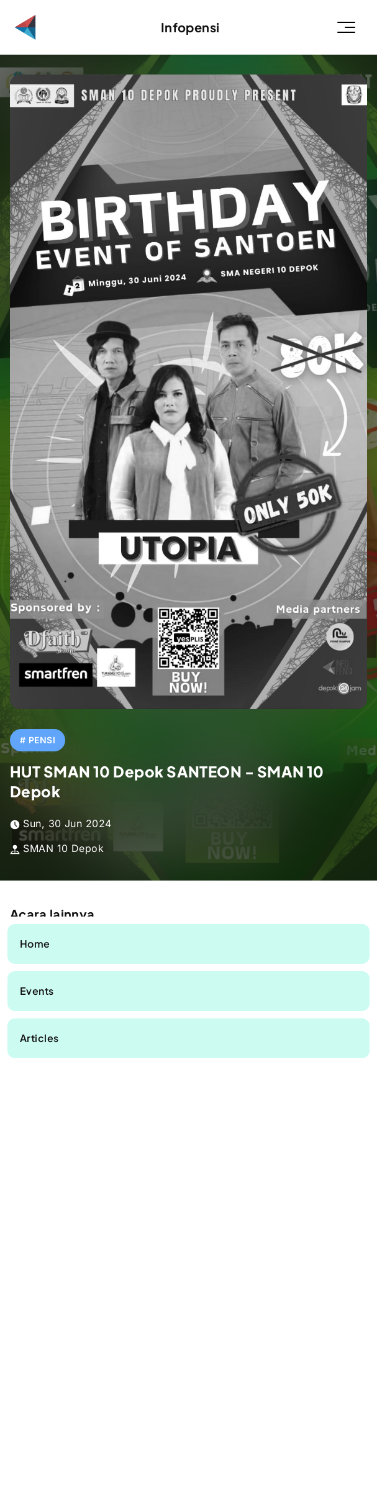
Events (37, 990)
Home (35, 943)
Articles (39, 1037)
